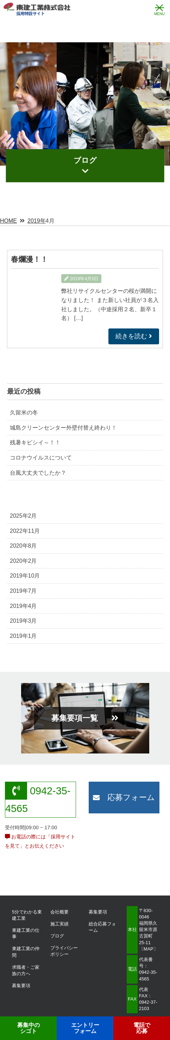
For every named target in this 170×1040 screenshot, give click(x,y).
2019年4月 (23, 606)
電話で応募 (141, 1028)
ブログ (57, 936)
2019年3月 (23, 621)
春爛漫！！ (29, 259)
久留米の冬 (24, 413)
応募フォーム (124, 797)
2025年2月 (23, 516)
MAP (148, 949)
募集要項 (21, 985)
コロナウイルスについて (41, 458)
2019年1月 (23, 636)
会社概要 (59, 912)
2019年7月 (23, 591)
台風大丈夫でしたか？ (38, 473)
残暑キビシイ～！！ (35, 442)
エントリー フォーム (85, 1028)
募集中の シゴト (28, 1028)
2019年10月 (25, 576)
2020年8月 (23, 546)
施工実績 (59, 924)
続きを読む (133, 336)
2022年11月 (25, 531)
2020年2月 (23, 561)
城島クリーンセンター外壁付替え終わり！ (63, 428)
